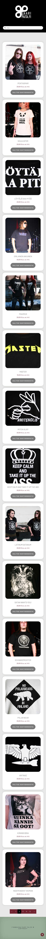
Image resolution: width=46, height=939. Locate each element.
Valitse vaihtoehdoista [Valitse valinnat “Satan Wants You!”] (23, 611)
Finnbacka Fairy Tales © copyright (23, 927)
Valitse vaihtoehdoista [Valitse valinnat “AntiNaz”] (23, 784)
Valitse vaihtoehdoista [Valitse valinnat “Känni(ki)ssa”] (23, 842)
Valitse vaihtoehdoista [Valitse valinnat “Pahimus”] (23, 323)
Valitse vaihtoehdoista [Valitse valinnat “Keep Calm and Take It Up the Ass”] (23, 496)
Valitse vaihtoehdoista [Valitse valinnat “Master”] (23, 381)
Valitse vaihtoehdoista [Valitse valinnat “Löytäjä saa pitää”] (23, 208)
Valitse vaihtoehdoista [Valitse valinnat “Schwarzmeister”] (23, 669)
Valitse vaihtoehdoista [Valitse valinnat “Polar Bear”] (23, 727)
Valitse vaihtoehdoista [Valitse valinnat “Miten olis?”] (23, 438)
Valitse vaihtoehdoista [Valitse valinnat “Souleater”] (23, 150)
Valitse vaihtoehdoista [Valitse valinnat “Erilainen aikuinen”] (23, 265)
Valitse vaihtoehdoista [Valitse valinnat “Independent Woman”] (23, 900)
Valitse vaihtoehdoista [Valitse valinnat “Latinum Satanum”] (23, 554)
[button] (23, 20)
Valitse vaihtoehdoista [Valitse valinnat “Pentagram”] (23, 92)
